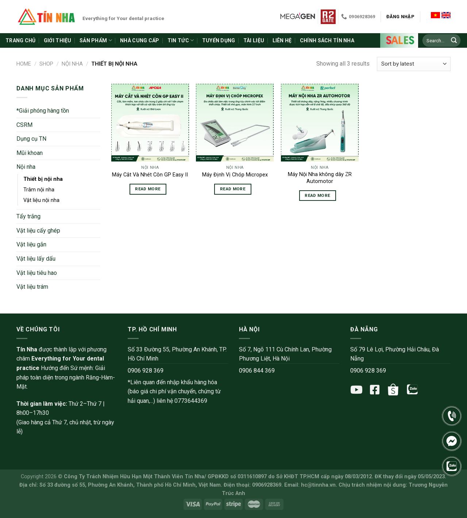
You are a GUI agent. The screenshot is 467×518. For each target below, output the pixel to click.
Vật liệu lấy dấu (35, 258)
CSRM (24, 124)
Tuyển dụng (218, 40)
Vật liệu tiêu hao (36, 272)
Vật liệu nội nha (41, 200)
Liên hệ (282, 40)
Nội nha (72, 64)
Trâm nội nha (38, 190)
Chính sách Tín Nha (327, 40)
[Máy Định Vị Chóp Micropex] (235, 122)
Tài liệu (253, 40)
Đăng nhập (400, 16)
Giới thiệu (58, 40)
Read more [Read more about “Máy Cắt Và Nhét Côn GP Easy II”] (148, 188)
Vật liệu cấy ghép (38, 230)
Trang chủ (20, 40)
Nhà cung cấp (139, 40)
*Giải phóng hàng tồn (42, 110)
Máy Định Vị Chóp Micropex (235, 175)
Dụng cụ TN (31, 138)
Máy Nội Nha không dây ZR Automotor (320, 177)
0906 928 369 (145, 370)
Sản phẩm (96, 40)
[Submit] (454, 40)
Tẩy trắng (28, 216)
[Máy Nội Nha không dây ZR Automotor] (320, 122)
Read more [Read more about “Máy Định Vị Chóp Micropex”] (233, 188)
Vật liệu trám (32, 286)
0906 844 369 (257, 370)
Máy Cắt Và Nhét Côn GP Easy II (150, 175)
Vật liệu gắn (31, 244)
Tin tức (180, 40)
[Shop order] (414, 64)
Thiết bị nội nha (43, 179)
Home (23, 64)
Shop (46, 64)
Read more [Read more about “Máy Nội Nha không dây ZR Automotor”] (317, 195)
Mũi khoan (29, 152)
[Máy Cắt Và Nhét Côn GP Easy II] (150, 122)
